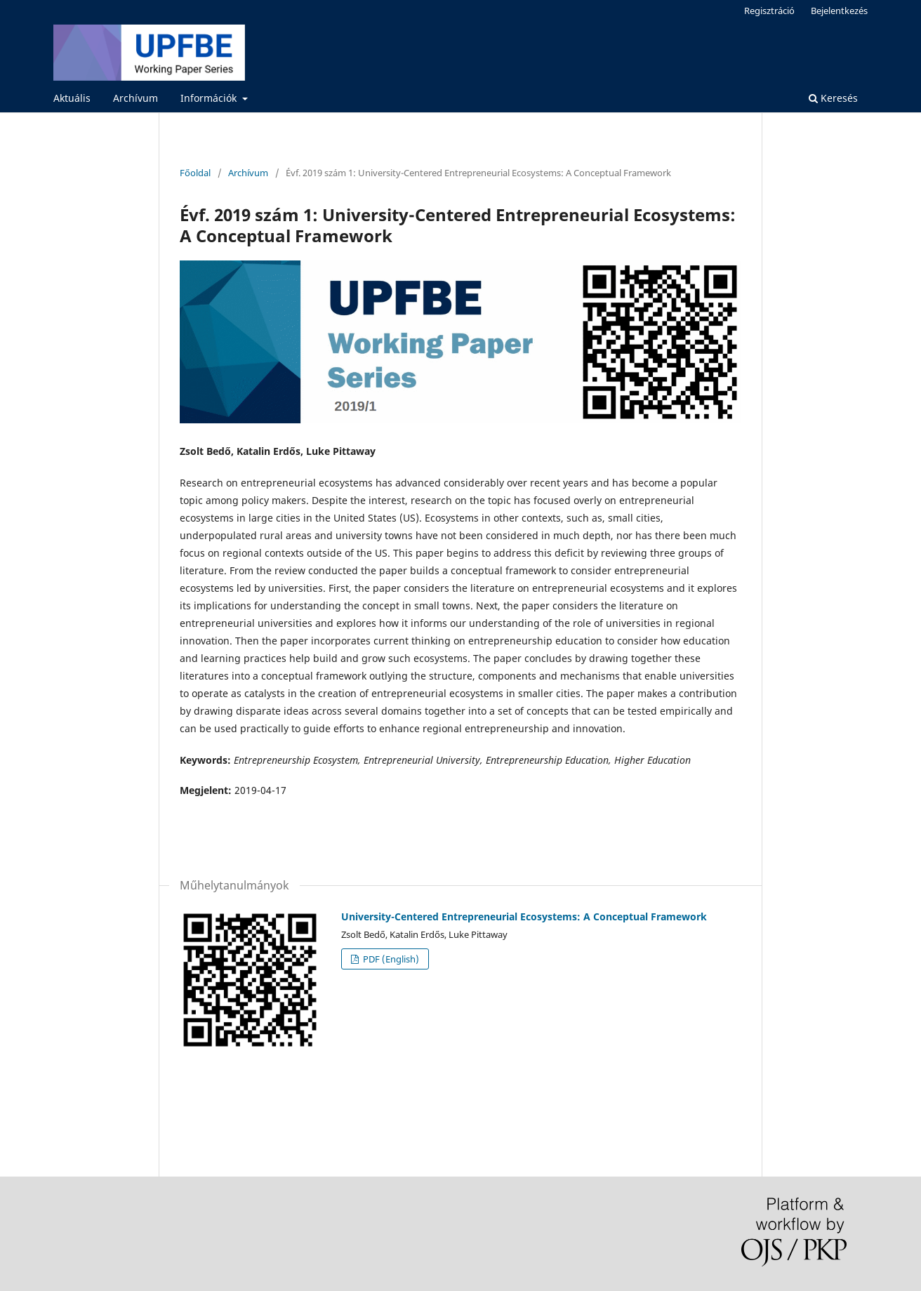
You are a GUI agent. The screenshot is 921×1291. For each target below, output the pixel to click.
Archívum (135, 98)
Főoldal (195, 172)
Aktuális (72, 98)
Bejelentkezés (839, 10)
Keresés (833, 98)
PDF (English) (390, 959)
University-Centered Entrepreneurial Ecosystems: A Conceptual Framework (524, 916)
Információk (209, 98)
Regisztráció (769, 10)
